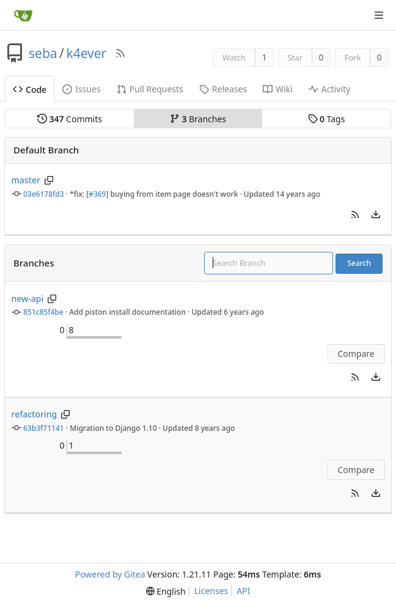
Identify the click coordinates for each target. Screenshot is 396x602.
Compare (355, 353)
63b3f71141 (43, 428)
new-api (28, 298)
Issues (81, 89)
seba (43, 53)
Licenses (211, 590)
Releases (223, 89)
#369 (97, 194)
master (26, 180)
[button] (355, 214)
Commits (69, 119)
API (243, 590)
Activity (329, 89)
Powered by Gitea (110, 574)
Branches (198, 119)
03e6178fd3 (43, 194)
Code (29, 89)
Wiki (278, 89)
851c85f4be (43, 312)
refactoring (34, 414)
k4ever (86, 53)
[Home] (23, 15)
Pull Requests (150, 89)
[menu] (376, 214)
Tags (326, 119)
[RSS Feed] (120, 53)
